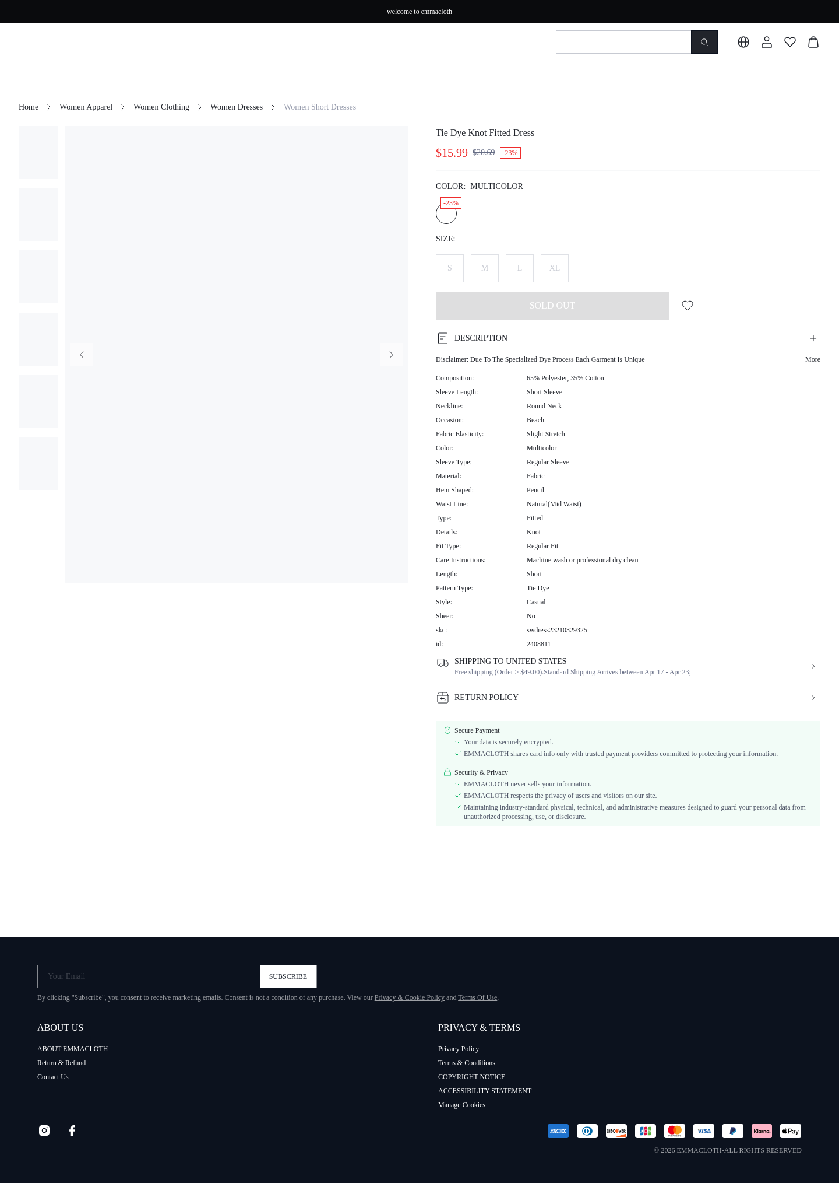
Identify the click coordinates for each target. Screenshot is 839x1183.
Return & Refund (61, 1063)
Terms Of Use (477, 997)
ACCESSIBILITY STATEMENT (484, 1091)
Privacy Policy (458, 1049)
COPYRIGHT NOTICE (471, 1077)
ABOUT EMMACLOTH (72, 1049)
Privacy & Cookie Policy (410, 997)
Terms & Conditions (466, 1063)
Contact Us (53, 1077)
